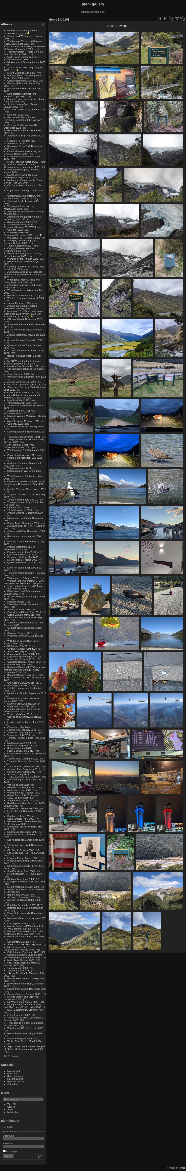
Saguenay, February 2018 (21, 654)
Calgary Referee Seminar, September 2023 (19, 249)
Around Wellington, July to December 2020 (19, 548)
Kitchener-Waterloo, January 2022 (25, 426)
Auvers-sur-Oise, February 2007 (24, 944)
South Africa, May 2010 (19, 800)
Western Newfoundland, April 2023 (25, 298)
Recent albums (15, 1078)
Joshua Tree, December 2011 (23, 758)
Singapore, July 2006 (18, 970)
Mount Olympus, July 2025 (21, 72)
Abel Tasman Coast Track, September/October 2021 (19, 446)
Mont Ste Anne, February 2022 (23, 421)
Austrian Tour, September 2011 (23, 769)
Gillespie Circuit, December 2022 (24, 319)
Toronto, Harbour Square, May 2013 (26, 737)
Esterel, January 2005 (18, 1015)
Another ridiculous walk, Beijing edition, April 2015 (22, 710)
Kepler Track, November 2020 (23, 523)
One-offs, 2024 (15, 229)
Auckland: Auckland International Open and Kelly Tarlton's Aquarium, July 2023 (25, 274)
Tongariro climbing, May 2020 (22, 557)
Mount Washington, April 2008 (23, 886)
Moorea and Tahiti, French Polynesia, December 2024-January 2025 (23, 120)
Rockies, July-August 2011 (21, 771)
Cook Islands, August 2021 (21, 455)
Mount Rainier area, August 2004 (24, 1033)
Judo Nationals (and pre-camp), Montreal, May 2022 (22, 396)
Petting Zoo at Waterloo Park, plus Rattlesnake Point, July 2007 (23, 932)
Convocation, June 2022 (20, 392)
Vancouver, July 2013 (18, 735)
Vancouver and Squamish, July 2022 (26, 376)
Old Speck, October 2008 (20, 850)
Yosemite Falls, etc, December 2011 (26, 761)
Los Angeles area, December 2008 (25, 839)
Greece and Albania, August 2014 (25, 716)
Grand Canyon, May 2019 (21, 614)
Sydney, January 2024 (19, 222)
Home (53, 19)
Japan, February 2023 (19, 303)
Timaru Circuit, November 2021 (23, 436)
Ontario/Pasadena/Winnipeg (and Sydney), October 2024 (23, 152)
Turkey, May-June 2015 (19, 714)
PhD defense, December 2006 (23, 952)
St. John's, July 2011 (18, 774)
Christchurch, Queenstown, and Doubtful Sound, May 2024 (22, 197)
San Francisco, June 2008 (21, 871)
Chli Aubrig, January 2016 (21, 682)
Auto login (10, 1151)
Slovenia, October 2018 (19, 633)
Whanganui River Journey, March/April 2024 (19, 207)
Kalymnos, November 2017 (21, 656)
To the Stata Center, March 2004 (24, 1041)
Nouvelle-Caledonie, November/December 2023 (18, 233)
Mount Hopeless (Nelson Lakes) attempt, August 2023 (22, 254)
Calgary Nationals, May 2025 (22, 80)
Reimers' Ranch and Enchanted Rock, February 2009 (22, 822)
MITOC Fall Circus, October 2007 (24, 900)
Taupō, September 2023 (20, 245)
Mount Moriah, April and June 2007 (25, 936)
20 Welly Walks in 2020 (19, 510)
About (10, 1109)
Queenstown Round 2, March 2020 (25, 562)
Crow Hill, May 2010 (18, 797)
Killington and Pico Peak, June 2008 (26, 881)
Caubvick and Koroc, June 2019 (24, 612)
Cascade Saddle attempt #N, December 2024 (21, 126)
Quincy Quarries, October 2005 (23, 994)
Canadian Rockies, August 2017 (24, 661)
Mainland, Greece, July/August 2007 (26, 918)
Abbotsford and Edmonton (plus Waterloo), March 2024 (22, 218)
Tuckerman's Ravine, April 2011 (24, 777)
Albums (6, 24)
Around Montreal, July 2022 (21, 382)
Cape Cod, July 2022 (18, 374)
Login (10, 1127)
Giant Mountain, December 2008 (24, 834)
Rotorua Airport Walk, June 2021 (24, 470)
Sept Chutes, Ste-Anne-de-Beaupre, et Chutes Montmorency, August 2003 (24, 1047)
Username (8, 1135)
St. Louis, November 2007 (21, 897)
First (110, 25)
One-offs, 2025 (15, 114)
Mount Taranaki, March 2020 (22, 559)
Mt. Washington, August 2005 (22, 1002)
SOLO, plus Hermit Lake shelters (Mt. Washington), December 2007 (23, 956)
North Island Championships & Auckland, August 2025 (21, 58)
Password (8, 1143)
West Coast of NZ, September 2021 (26, 450)
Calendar (12, 1084)
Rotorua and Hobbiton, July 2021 (24, 457)
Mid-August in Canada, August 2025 (26, 62)
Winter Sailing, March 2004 (21, 1038)
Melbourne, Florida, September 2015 (26, 693)
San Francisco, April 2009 (20, 818)
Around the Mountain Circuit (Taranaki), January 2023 (20, 307)
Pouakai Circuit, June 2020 (21, 552)
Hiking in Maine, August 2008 (22, 858)
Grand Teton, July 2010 (19, 795)
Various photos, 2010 (18, 784)
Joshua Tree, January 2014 (21, 729)
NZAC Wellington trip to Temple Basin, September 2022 (22, 362)
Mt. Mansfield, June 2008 (20, 879)
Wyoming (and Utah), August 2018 (25, 635)
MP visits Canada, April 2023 (22, 295)
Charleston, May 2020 (19, 554)
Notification (13, 1112)
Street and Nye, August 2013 (22, 732)
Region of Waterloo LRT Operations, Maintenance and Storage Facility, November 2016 (24, 670)
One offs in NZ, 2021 (18, 507)
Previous (121, 25)
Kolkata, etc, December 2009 (22, 808)
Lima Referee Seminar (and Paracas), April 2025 (20, 95)
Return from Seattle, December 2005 (26, 988)
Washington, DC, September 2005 (25, 1028)
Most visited (13, 1071)
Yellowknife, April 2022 (19, 402)
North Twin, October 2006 (20, 960)
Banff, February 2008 (18, 894)
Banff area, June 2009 (19, 816)
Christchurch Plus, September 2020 (26, 531)
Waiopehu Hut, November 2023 (23, 237)
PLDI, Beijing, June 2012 (20, 750)
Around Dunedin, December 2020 (25, 512)
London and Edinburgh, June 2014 (25, 722)
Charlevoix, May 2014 (18, 727)
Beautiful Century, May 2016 (22, 675)
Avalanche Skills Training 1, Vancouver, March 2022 (20, 412)
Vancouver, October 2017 (20, 659)
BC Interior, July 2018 (18, 646)
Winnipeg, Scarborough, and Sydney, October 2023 (20, 241)
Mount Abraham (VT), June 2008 (24, 873)
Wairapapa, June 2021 (19, 468)
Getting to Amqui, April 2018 (22, 648)
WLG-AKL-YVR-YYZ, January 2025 (26, 109)
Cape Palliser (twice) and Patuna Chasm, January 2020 (23, 587)
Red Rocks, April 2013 (19, 743)
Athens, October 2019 (18, 609)
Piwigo (182, 1168)
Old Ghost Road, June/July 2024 (24, 185)
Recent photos (15, 1076)
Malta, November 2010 (19, 790)
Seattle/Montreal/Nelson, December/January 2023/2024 (20, 225)
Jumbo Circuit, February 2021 (23, 499)
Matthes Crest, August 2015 (22, 703)
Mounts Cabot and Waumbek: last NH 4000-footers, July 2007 (23, 927)
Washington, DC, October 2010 (23, 792)
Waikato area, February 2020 (22, 578)
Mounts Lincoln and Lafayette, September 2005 (21, 998)
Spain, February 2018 (18, 651)
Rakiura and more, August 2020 (24, 536)
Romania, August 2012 (19, 748)
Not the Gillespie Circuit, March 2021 (26, 489)
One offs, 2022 (15, 423)
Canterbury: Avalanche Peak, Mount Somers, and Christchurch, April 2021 (24, 482)
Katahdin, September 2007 (21, 905)
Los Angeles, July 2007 (19, 923)
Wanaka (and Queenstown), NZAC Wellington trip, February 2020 (24, 582)
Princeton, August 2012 (19, 745)
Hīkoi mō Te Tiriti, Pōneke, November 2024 (19, 142)
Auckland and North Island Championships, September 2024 (21, 165)
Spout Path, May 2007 (19, 941)
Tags (9, 1104)
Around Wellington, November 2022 (26, 334)
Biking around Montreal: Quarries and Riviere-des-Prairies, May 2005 (23, 1005)
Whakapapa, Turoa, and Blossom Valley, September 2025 (23, 42)
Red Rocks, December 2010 (22, 787)
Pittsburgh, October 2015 (20, 685)
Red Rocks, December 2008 (22, 832)
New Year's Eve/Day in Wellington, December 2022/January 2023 (24, 312)
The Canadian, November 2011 (23, 766)
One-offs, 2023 (15, 316)
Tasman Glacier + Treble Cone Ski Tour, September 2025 (23, 53)
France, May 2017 (17, 664)
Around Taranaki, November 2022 (25, 340)
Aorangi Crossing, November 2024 (25, 135)
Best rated (12, 1073)
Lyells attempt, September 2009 (24, 811)
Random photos (15, 601)
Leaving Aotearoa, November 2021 (25, 431)
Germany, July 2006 (17, 968)
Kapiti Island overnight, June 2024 (25, 190)
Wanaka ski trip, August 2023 (22, 258)
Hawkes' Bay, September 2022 (23, 366)
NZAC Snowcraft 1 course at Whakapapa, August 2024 (20, 176)
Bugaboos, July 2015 (18, 706)
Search (11, 1106)
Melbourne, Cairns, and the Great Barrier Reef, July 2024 (23, 181)
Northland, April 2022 (18, 400)
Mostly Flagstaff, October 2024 (23, 161)
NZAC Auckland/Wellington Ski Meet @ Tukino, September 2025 (25, 47)
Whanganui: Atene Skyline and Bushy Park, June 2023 (22, 281)
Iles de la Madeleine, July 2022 (23, 384)
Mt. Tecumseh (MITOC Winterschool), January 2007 (19, 948)
